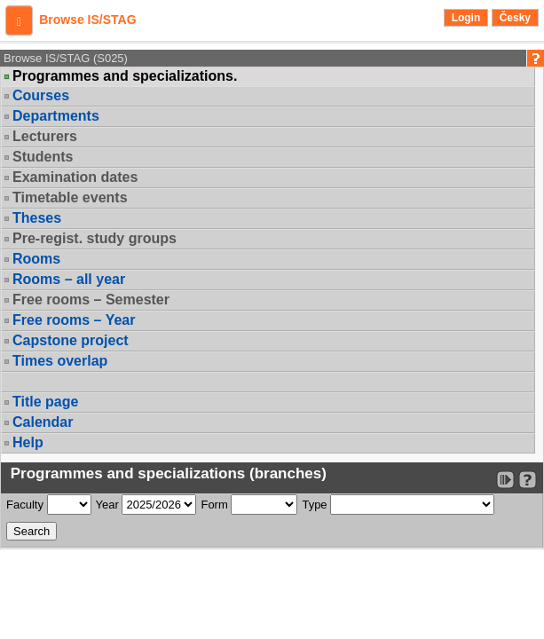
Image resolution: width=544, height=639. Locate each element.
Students (42, 156)
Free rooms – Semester (91, 299)
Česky (515, 18)
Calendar (42, 422)
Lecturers (44, 136)
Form (214, 504)
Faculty (24, 504)
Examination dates (75, 177)
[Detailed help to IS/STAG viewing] (527, 479)
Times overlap (59, 360)
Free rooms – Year (73, 319)
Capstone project (70, 340)
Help (27, 442)
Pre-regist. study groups (94, 238)
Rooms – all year (68, 279)
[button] (19, 20)
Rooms (36, 258)
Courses (40, 95)
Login (466, 18)
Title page (45, 401)
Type (314, 504)
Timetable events (70, 197)
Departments (55, 115)
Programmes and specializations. (124, 76)
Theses (36, 217)
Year (107, 504)
